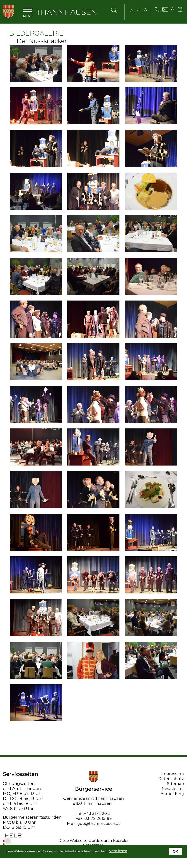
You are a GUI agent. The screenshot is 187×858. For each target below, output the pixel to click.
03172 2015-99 (98, 818)
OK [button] (175, 851)
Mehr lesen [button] (118, 851)
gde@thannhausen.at (98, 823)
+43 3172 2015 (97, 813)
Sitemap (175, 783)
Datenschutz (171, 778)
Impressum (172, 773)
